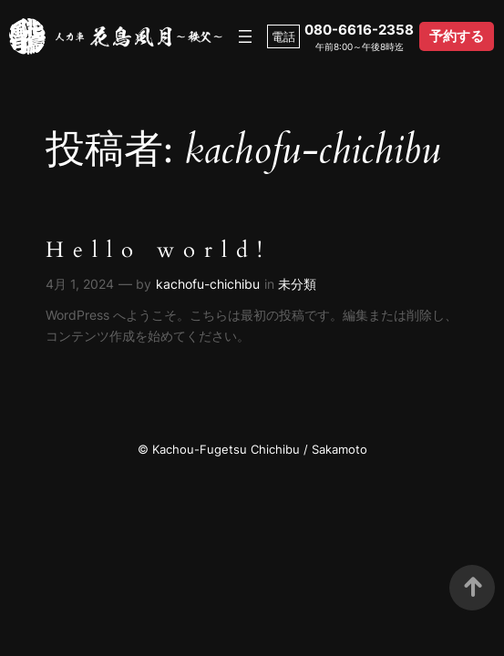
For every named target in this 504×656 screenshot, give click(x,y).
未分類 (297, 284)
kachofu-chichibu (208, 284)
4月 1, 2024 (80, 284)
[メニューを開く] (245, 36)
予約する (456, 36)
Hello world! (159, 251)
